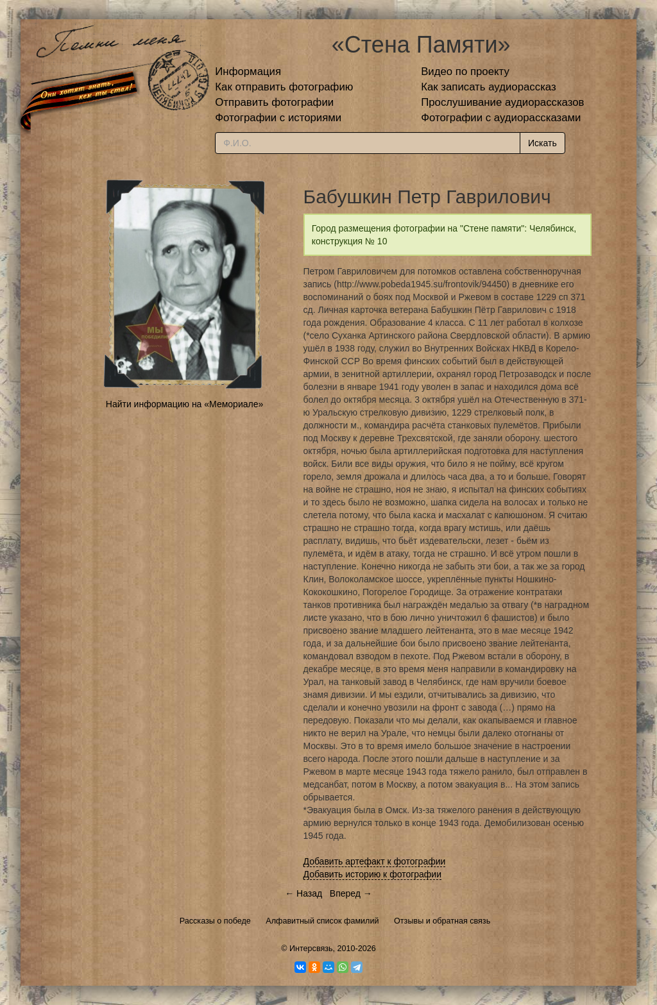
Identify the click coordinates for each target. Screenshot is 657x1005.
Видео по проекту (465, 71)
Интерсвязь (311, 948)
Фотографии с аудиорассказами (501, 118)
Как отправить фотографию (284, 87)
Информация (248, 71)
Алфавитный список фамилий (322, 920)
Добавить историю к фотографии (372, 874)
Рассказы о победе (215, 920)
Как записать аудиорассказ (488, 87)
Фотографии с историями (278, 118)
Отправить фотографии (274, 102)
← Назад (303, 893)
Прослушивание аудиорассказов (502, 102)
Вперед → (351, 893)
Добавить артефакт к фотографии (374, 861)
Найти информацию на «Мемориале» (184, 404)
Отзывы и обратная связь (442, 920)
